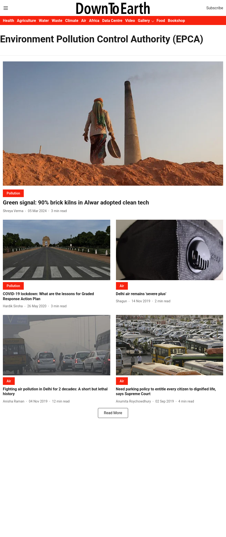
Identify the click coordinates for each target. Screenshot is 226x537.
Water (44, 20)
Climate (71, 20)
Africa (94, 20)
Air (83, 20)
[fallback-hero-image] (113, 123)
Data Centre (112, 20)
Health (8, 20)
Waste (57, 20)
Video (130, 20)
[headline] (113, 202)
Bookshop (176, 20)
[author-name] (14, 211)
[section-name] (13, 193)
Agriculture (26, 20)
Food (161, 20)
